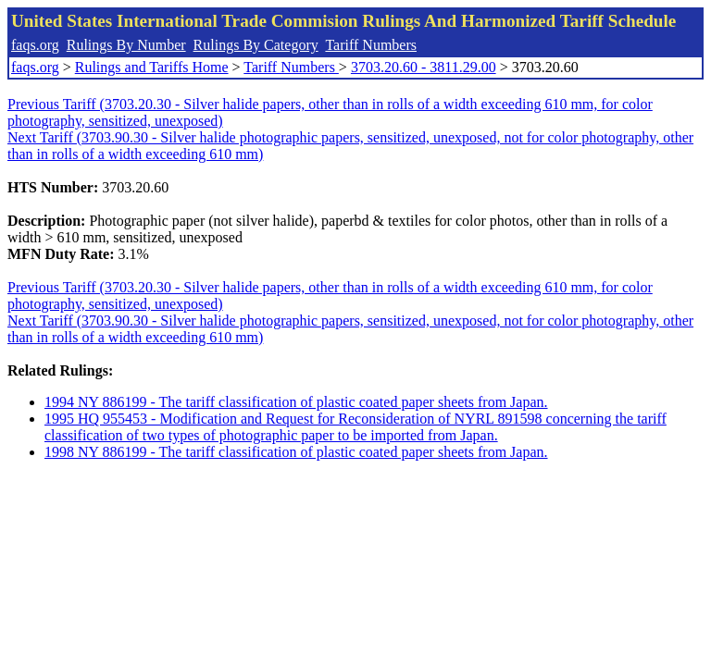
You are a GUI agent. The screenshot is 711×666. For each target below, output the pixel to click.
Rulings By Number (126, 45)
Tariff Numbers (371, 45)
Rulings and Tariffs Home (152, 67)
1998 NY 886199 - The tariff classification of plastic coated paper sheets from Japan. (296, 452)
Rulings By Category (255, 45)
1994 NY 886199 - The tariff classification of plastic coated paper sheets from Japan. (296, 402)
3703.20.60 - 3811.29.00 (423, 67)
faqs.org (35, 45)
